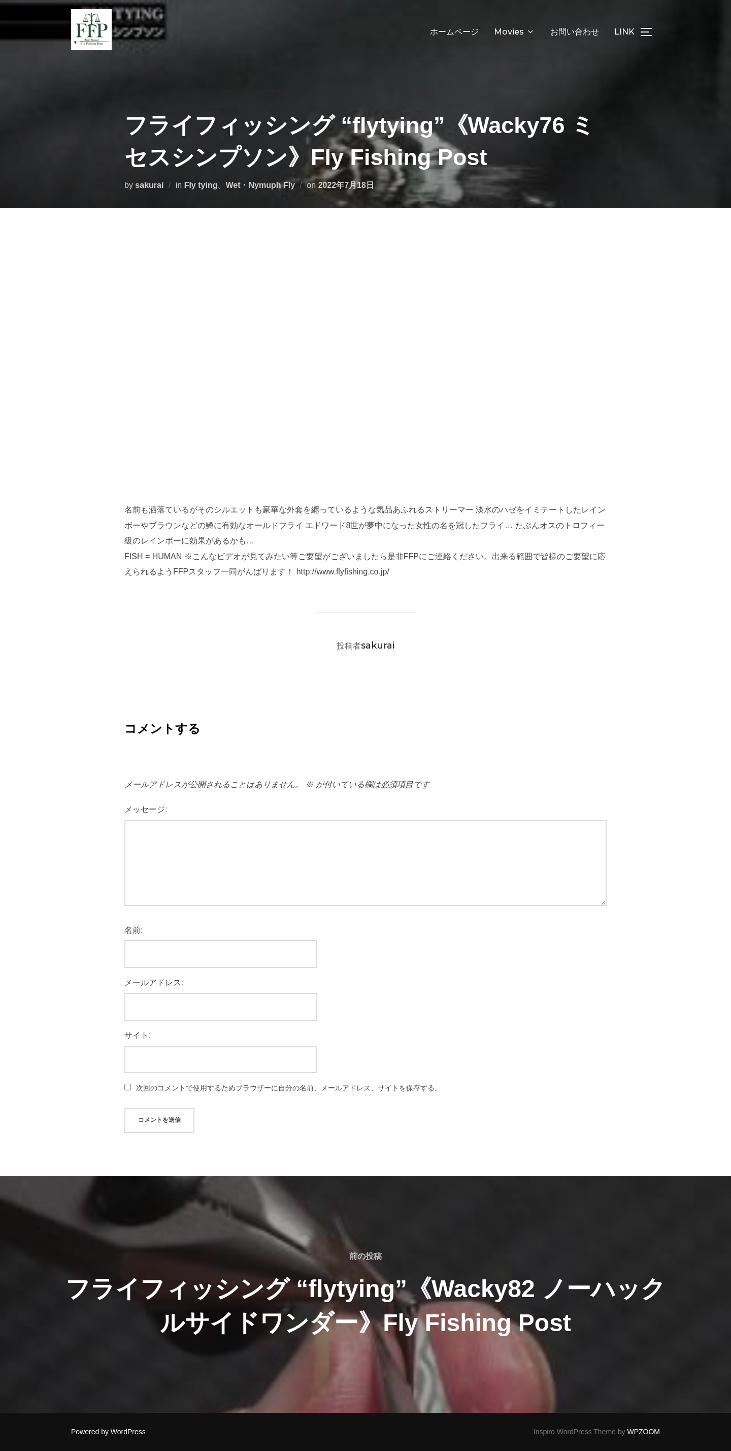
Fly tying (201, 185)
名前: (133, 930)
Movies (514, 32)
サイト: (137, 1035)
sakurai (149, 185)
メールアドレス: (153, 982)
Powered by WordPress (108, 1432)
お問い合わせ (574, 32)
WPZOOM (643, 1432)
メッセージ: (145, 809)
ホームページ (454, 32)
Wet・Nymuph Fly (260, 185)
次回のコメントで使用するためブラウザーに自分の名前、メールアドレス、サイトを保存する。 (289, 1088)
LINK (624, 32)
